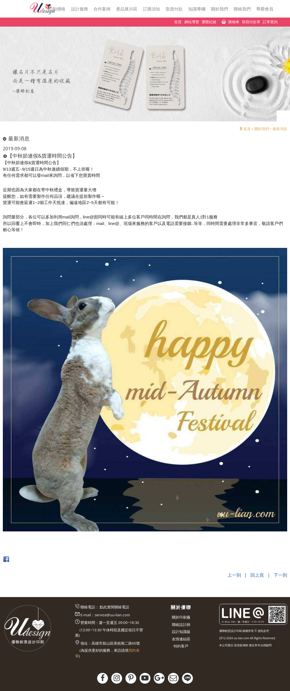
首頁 (247, 128)
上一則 (234, 575)
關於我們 (261, 128)
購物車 (233, 21)
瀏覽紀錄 (209, 21)
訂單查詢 (270, 21)
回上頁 (257, 575)
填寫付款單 (251, 21)
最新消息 (279, 128)
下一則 (280, 575)
